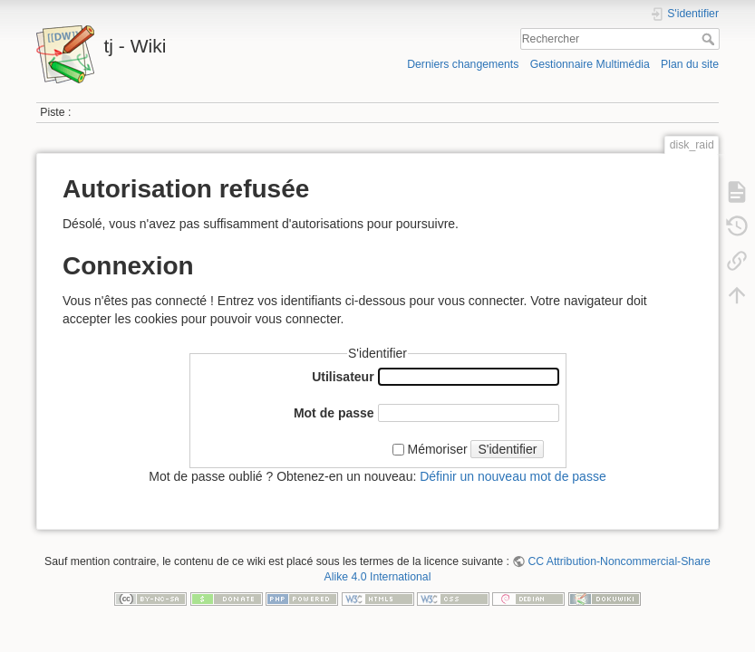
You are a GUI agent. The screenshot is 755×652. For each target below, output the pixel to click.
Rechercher (710, 39)
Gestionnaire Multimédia (590, 64)
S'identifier (507, 449)
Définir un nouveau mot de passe (512, 476)
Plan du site (690, 64)
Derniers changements (462, 64)
